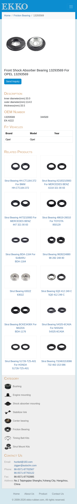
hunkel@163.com (23, 462)
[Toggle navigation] (71, 7)
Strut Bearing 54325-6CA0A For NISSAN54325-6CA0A (56, 328)
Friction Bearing (22, 15)
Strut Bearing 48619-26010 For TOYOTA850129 (56, 221)
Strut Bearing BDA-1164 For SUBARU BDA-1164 (20, 258)
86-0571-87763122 (24, 473)
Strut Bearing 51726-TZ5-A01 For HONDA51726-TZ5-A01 (20, 365)
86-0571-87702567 (24, 469)
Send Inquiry (13, 81)
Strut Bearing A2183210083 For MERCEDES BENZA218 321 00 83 (56, 184)
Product (43, 494)
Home (7, 15)
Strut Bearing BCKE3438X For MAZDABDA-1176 (20, 328)
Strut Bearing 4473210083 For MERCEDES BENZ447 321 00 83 (20, 221)
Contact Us (58, 494)
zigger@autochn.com (25, 465)
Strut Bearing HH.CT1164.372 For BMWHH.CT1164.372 (20, 184)
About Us (29, 494)
